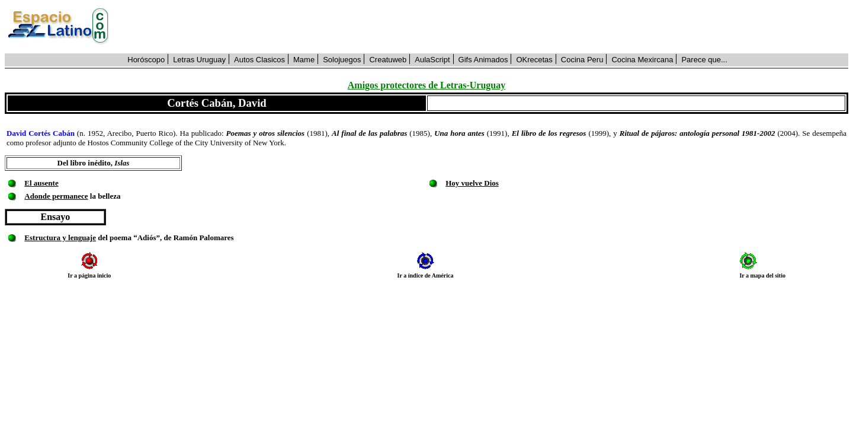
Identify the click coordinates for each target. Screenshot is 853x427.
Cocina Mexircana (642, 59)
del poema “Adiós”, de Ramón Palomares (165, 237)
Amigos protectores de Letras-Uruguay (426, 85)
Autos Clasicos (259, 59)
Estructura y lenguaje (60, 237)
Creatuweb (387, 59)
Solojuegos (342, 59)
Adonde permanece (56, 196)
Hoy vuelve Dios (472, 183)
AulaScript (432, 59)
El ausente (41, 183)
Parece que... (704, 59)
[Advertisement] (485, 26)
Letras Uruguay (199, 59)
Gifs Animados (483, 59)
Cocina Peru (582, 59)
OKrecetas (534, 59)
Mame (304, 59)
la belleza (104, 196)
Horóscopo (146, 59)
